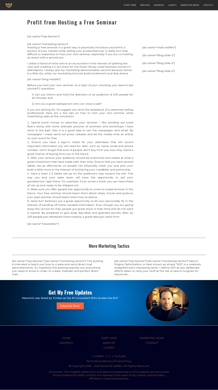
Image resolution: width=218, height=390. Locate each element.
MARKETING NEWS (190, 5)
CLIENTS (172, 5)
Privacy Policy (123, 361)
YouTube (120, 356)
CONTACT (208, 5)
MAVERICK (159, 5)
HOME (66, 338)
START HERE (130, 5)
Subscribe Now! (70, 306)
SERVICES (145, 5)
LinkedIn (98, 356)
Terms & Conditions (99, 361)
